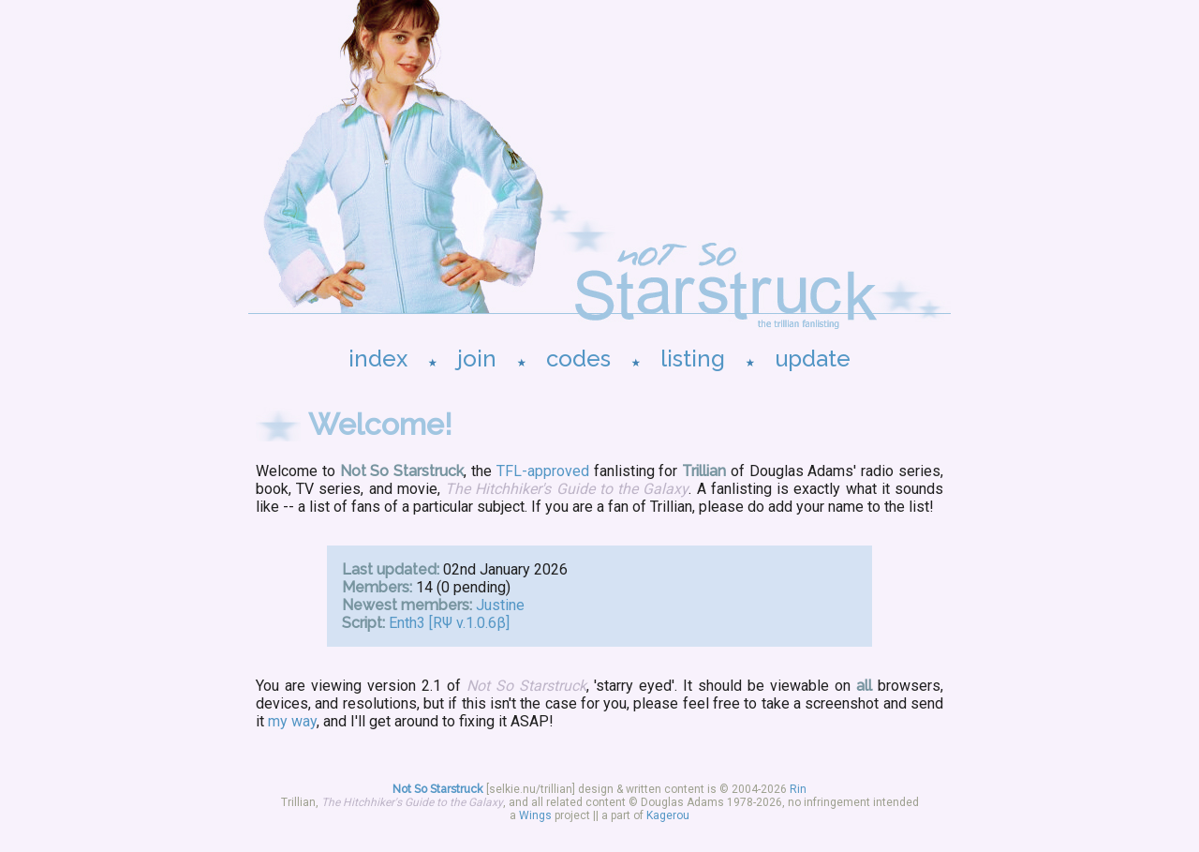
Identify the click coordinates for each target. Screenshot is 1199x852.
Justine (500, 605)
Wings (535, 815)
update (813, 358)
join (476, 358)
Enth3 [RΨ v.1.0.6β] (449, 623)
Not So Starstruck (437, 789)
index (377, 358)
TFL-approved (542, 471)
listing (692, 358)
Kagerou (667, 815)
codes (578, 358)
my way (292, 721)
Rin (798, 789)
